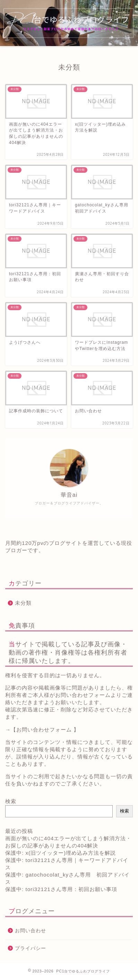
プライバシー (30, 948)
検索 (10, 801)
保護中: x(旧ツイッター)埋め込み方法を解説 (60, 853)
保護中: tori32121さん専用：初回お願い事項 (61, 889)
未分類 (23, 603)
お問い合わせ (30, 930)
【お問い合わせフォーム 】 (45, 730)
